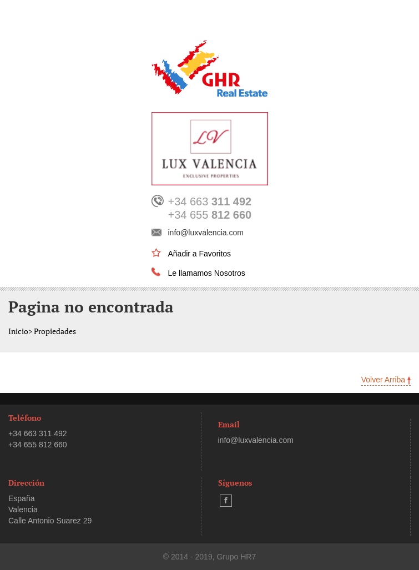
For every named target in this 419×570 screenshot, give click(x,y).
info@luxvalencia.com (206, 232)
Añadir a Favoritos (199, 253)
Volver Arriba (386, 379)
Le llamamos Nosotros (206, 273)
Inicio (18, 331)
